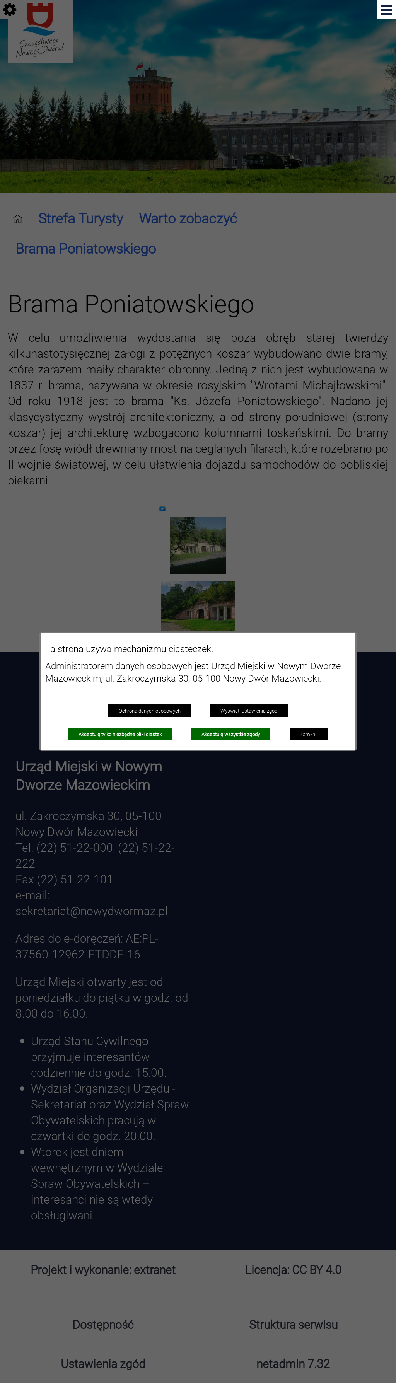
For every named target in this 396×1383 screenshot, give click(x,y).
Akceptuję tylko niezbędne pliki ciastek (120, 734)
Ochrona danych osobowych (150, 710)
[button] (386, 9)
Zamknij (308, 734)
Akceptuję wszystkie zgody (230, 734)
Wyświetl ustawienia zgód (248, 710)
